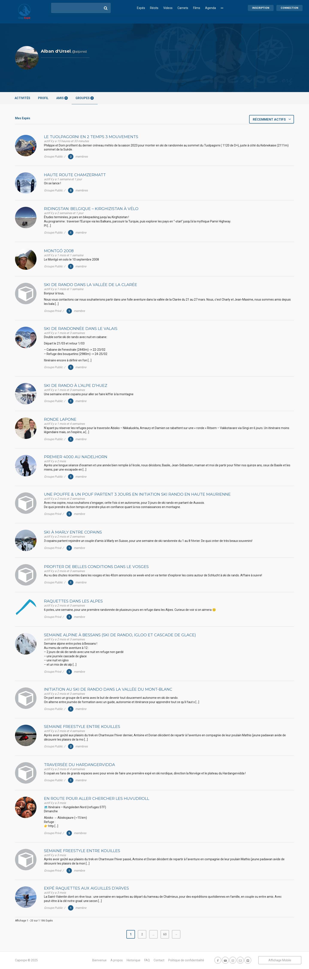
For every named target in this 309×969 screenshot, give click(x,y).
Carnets (182, 8)
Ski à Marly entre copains (73, 532)
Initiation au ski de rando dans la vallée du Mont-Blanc (108, 689)
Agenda (210, 8)
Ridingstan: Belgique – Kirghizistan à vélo (91, 208)
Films (196, 8)
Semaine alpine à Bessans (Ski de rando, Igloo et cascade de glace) (120, 635)
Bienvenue (99, 960)
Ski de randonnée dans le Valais (80, 328)
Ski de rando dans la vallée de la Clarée (90, 284)
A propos (117, 960)
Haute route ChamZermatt (75, 175)
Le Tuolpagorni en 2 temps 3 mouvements (91, 136)
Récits (154, 8)
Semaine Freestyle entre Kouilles (82, 726)
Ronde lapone (60, 419)
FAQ (147, 960)
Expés (141, 8)
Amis (62, 98)
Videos (168, 8)
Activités (22, 98)
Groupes (85, 98)
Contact (159, 960)
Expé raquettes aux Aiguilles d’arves (86, 888)
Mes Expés (22, 118)
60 (165, 934)
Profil (43, 98)
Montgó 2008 (59, 251)
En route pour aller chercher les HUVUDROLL (96, 798)
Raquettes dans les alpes (73, 601)
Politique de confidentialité (186, 960)
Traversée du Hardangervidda (79, 764)
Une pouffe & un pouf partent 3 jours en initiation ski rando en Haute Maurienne (137, 494)
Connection (289, 7)
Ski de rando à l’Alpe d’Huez (75, 385)
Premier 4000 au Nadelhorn (75, 457)
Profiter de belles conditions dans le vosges (96, 566)
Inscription (260, 7)
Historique (133, 960)
